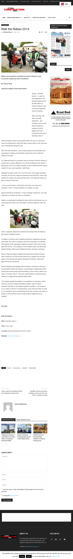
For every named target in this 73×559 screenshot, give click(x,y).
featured (24, 368)
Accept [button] (22, 556)
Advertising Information (12, 1)
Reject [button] (29, 556)
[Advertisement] (36, 517)
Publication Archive (55, 1)
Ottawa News (32, 368)
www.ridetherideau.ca (14, 336)
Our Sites (27, 17)
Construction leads (25, 1)
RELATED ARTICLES (8, 420)
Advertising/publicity (14, 17)
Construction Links (36, 1)
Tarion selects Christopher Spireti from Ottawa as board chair (11, 392)
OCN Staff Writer (7, 32)
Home (2, 1)
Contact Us (45, 1)
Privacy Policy (14, 495)
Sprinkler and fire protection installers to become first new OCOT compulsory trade (38, 393)
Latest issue (51, 17)
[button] (69, 18)
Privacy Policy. (55, 556)
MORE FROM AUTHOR (23, 420)
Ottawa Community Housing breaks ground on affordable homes (24, 436)
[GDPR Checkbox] (2, 495)
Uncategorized (10, 22)
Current (9, 368)
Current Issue (16, 368)
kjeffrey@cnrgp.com (33, 546)
